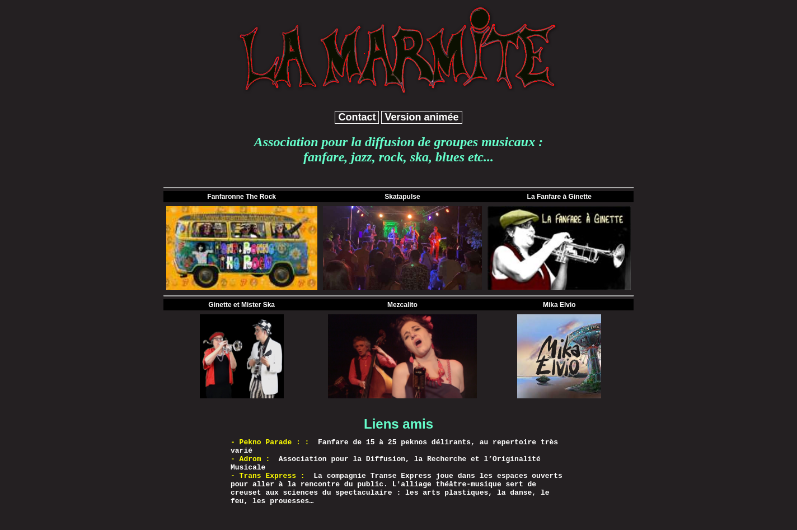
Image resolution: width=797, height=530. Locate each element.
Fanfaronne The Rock (241, 197)
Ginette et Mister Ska (241, 305)
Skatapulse (402, 197)
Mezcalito (402, 305)
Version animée (421, 117)
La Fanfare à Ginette (559, 197)
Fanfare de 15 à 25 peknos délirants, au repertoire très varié (394, 446)
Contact (356, 117)
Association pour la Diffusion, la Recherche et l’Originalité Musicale (386, 463)
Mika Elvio (559, 305)
